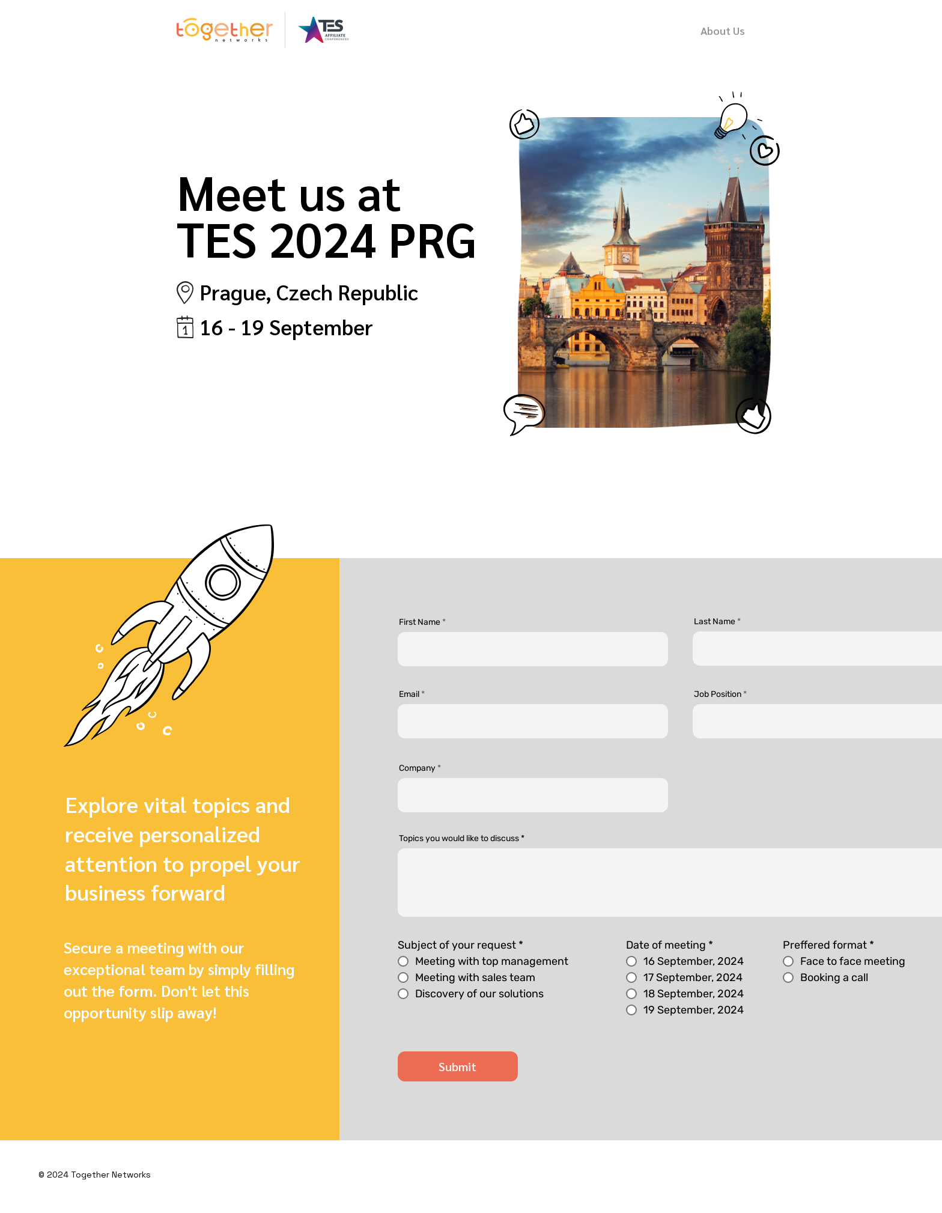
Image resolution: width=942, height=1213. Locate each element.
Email (409, 694)
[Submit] (458, 1066)
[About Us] (722, 30)
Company (417, 768)
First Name (419, 622)
